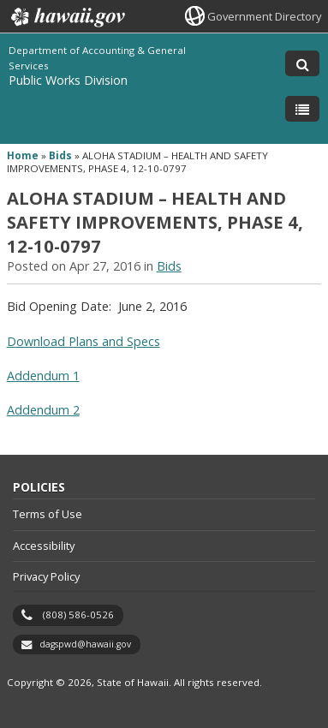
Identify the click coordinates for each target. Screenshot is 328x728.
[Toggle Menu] (302, 109)
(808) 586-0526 (78, 614)
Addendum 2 (43, 410)
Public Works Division (68, 80)
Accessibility (44, 545)
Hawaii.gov (66, 17)
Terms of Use (47, 514)
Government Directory (264, 16)
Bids (60, 155)
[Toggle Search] (302, 63)
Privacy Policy (46, 576)
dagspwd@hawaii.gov (85, 644)
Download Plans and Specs (83, 341)
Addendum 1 (43, 375)
